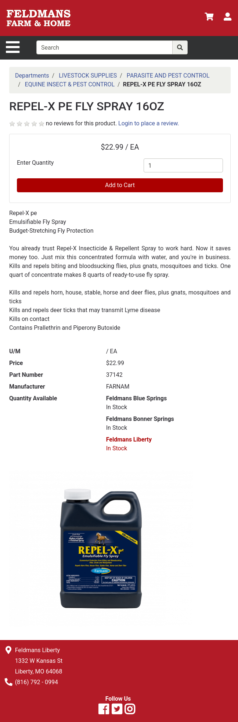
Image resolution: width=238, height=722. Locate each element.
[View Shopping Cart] (209, 17)
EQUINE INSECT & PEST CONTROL (70, 84)
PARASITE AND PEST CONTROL (168, 75)
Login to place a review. (148, 123)
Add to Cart (120, 185)
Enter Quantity (35, 162)
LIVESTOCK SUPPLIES (88, 75)
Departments (32, 75)
